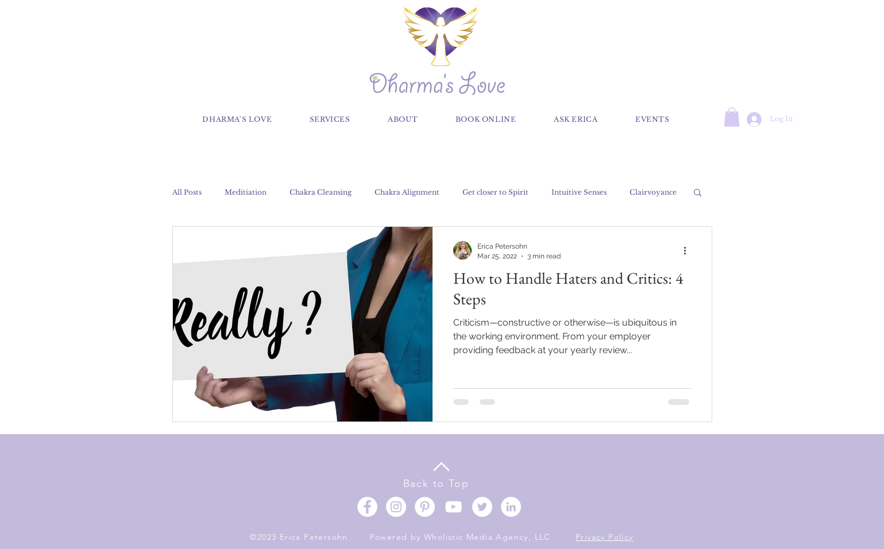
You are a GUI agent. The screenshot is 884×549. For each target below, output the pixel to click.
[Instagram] (396, 507)
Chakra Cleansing (320, 192)
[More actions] (689, 250)
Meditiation (246, 192)
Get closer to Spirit (495, 192)
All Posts (187, 192)
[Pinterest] (425, 507)
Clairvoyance (653, 192)
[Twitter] (482, 507)
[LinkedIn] (511, 507)
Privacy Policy (605, 537)
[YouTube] (453, 507)
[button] (732, 116)
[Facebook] (367, 507)
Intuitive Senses (579, 192)
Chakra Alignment (407, 192)
